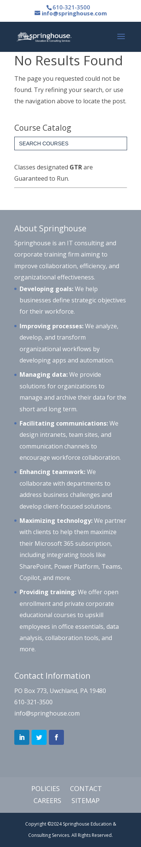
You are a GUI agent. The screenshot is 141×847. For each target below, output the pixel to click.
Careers (47, 800)
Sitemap (85, 800)
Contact (86, 788)
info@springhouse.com (47, 713)
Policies (45, 788)
